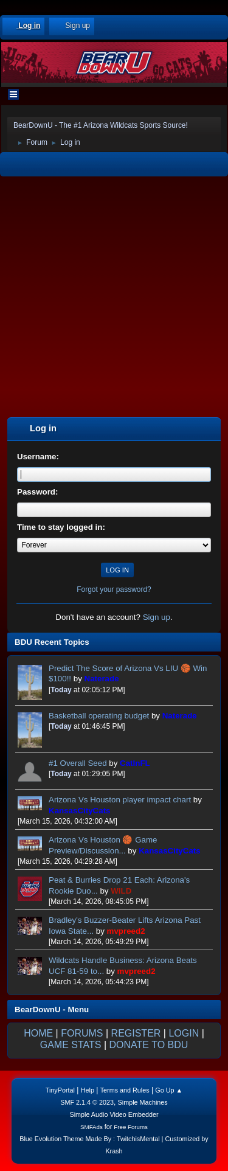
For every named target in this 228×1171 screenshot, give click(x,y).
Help (87, 1090)
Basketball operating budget (99, 715)
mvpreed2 (126, 931)
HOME (38, 1033)
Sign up (156, 617)
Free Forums (131, 1127)
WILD (121, 890)
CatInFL (135, 763)
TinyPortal (60, 1090)
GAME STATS (71, 1045)
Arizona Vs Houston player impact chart (121, 799)
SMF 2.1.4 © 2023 (87, 1102)
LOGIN (183, 1033)
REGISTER (136, 1033)
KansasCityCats (79, 810)
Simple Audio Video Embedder (113, 1114)
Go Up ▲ (168, 1090)
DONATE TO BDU (148, 1045)
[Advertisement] (114, 298)
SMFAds (91, 1127)
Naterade (102, 678)
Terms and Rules (125, 1090)
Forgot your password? (114, 589)
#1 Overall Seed (78, 763)
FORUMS (82, 1033)
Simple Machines (143, 1102)
